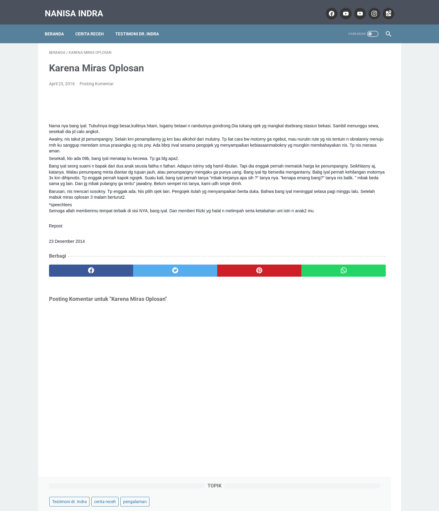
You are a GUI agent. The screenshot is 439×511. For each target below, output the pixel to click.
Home (219, 489)
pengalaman (314, 73)
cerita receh (355, 62)
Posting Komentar (97, 78)
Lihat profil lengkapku (345, 443)
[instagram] (369, 7)
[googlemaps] (383, 7)
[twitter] (134, 282)
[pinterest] (192, 282)
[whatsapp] (249, 282)
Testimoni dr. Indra (141, 23)
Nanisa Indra (78, 7)
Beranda (58, 23)
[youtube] (341, 7)
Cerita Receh (94, 23)
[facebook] (326, 7)
